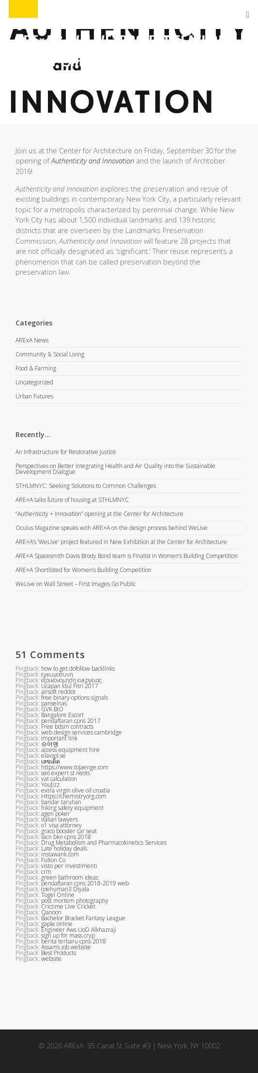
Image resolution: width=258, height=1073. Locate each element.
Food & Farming (35, 368)
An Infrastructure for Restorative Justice (65, 452)
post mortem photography (74, 901)
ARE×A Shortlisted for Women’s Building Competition (83, 570)
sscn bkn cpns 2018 (66, 837)
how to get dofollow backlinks (78, 668)
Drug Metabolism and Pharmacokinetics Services (104, 842)
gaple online (57, 924)
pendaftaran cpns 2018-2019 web (85, 883)
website (51, 959)
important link (59, 738)
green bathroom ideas (69, 877)
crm (46, 871)
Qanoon (51, 912)
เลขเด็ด (50, 761)
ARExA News (31, 341)
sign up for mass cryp (68, 935)
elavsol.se (53, 755)
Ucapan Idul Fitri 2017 (69, 686)
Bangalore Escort (62, 715)
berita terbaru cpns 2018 (73, 941)
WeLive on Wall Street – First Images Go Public (75, 584)
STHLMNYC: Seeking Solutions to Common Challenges (85, 486)
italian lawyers (59, 819)
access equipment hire (70, 750)
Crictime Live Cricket (68, 906)
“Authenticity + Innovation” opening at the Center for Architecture (99, 514)
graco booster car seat (69, 831)
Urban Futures (34, 396)
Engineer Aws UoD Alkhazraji (78, 930)
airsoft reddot (58, 692)
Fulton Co (53, 860)
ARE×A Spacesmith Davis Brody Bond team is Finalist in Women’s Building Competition (126, 556)
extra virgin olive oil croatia (75, 790)
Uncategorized (34, 382)
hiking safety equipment (72, 808)
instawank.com (60, 854)
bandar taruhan (61, 802)
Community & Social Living (49, 354)
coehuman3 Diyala (65, 889)
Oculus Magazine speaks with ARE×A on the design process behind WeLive (111, 528)
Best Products (58, 953)
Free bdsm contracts (67, 726)
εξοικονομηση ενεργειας (71, 680)
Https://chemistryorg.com (73, 796)
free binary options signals (74, 697)
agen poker (55, 813)
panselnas (54, 703)
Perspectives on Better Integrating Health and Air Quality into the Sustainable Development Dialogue (115, 469)
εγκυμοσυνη (57, 674)
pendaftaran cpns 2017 (71, 721)
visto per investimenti (69, 866)
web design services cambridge (81, 732)
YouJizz (50, 784)
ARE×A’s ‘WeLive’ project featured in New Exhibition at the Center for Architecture (121, 542)
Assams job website (66, 947)
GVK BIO (52, 709)
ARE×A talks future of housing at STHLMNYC (72, 500)
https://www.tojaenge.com (74, 767)
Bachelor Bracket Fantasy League (83, 918)
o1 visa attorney (61, 825)
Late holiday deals (64, 848)
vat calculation (59, 779)
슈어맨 (50, 744)
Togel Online (58, 895)
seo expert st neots (65, 773)
